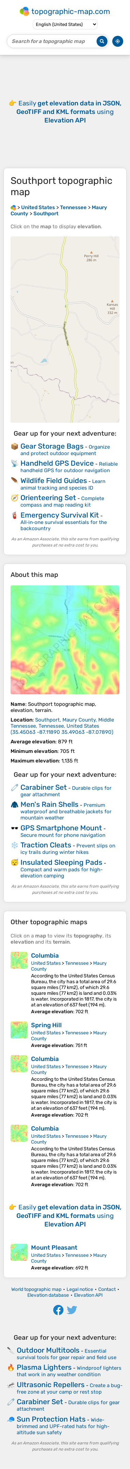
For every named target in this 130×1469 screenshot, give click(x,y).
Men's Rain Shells (49, 804)
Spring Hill (46, 1025)
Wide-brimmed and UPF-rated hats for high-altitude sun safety (63, 1426)
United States (46, 963)
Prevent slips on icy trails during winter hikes (67, 849)
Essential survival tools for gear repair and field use (66, 1354)
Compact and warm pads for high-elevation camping (61, 873)
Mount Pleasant (54, 1247)
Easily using (68, 111)
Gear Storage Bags (52, 446)
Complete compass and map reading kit (62, 501)
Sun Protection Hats (51, 1419)
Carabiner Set (43, 787)
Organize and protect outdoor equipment (65, 450)
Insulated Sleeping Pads (61, 862)
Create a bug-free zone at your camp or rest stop (69, 1388)
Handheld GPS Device (57, 463)
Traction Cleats (45, 845)
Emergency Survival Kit (59, 515)
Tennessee (77, 963)
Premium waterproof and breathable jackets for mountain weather (66, 811)
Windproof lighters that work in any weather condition (69, 1371)
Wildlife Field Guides (53, 480)
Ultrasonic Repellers (51, 1384)
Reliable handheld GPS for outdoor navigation (69, 467)
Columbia (45, 955)
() (62, 726)
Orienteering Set (48, 497)
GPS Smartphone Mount (61, 828)
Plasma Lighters (44, 1367)
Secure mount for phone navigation (62, 835)
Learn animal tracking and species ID (62, 484)
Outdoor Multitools (48, 1350)
